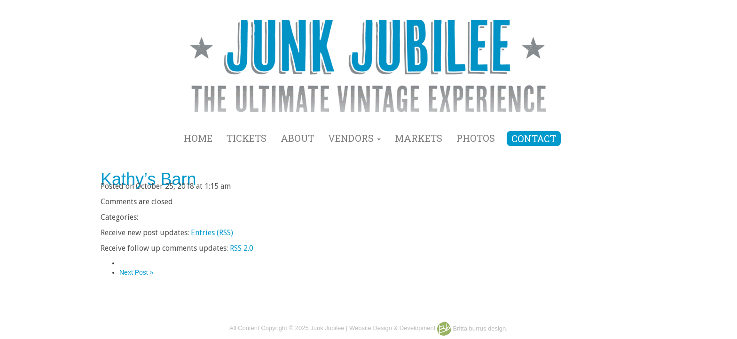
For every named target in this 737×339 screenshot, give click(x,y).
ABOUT (297, 138)
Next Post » (136, 272)
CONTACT (533, 138)
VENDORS (354, 138)
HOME (198, 138)
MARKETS (418, 138)
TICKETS (247, 138)
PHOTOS (475, 138)
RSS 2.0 (241, 248)
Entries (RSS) (212, 232)
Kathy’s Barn (148, 179)
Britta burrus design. (472, 328)
